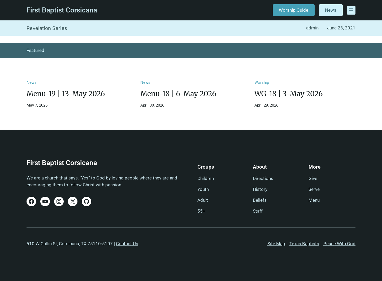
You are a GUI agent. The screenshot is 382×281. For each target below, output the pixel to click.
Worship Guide (293, 10)
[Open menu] (351, 10)
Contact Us (127, 243)
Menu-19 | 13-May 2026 (66, 94)
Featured (35, 50)
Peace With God (339, 243)
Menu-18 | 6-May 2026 (178, 94)
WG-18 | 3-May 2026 (288, 94)
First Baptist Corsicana (62, 10)
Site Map (276, 243)
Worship (261, 82)
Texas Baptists (304, 243)
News (330, 10)
